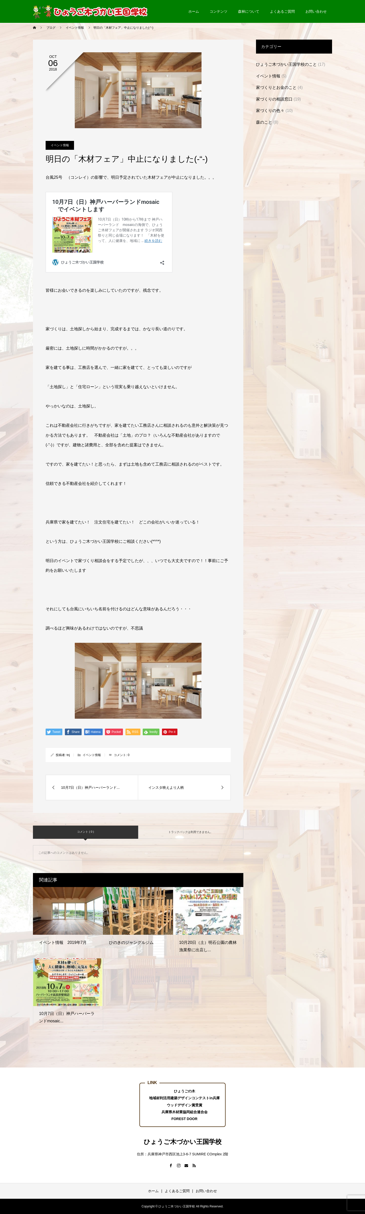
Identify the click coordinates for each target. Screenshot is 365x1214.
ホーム (193, 11)
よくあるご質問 (282, 11)
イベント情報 (60, 145)
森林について (248, 11)
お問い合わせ (316, 11)
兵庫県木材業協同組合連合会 (184, 1112)
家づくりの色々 (270, 110)
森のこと (264, 122)
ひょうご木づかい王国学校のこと (286, 64)
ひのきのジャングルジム (131, 942)
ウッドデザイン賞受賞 (184, 1105)
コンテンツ (218, 11)
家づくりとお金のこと (276, 87)
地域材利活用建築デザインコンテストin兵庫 (184, 1098)
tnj (68, 755)
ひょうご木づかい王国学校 (183, 1141)
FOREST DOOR (184, 1119)
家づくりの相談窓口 (274, 99)
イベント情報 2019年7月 (63, 942)
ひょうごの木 (184, 1091)
